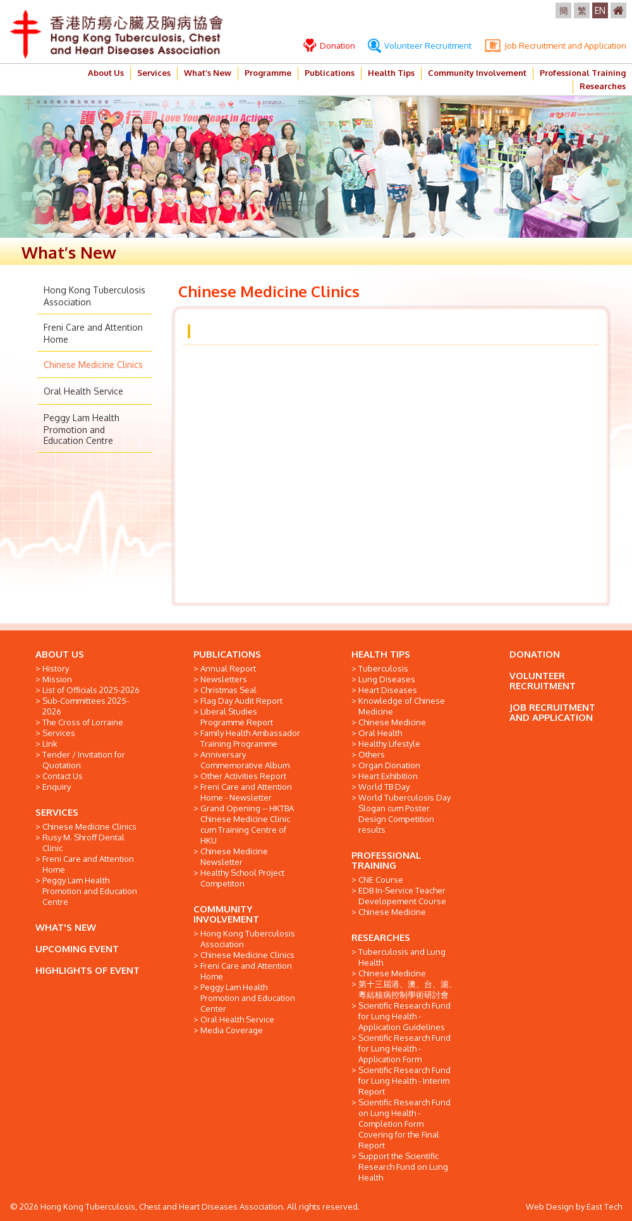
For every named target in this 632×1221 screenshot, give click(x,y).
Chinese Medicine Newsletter (234, 856)
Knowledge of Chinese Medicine (401, 706)
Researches (603, 86)
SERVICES (56, 812)
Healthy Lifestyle (389, 744)
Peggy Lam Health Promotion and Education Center (247, 998)
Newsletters (223, 679)
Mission (57, 679)
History (55, 668)
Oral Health (380, 733)
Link (50, 744)
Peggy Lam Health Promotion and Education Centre (81, 429)
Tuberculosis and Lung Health (402, 957)
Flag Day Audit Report (241, 701)
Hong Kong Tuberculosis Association (247, 938)
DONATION (534, 654)
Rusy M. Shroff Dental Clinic (83, 842)
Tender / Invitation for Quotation (83, 759)
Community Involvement (477, 73)
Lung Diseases (386, 679)
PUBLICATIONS (227, 654)
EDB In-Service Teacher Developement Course (402, 895)
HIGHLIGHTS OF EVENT (87, 970)
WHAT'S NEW (65, 927)
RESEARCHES (380, 937)
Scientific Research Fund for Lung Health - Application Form (404, 1048)
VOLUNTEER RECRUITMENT (542, 681)
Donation (329, 45)
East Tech (604, 1206)
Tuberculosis (383, 668)
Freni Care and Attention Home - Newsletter (246, 792)
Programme (268, 73)
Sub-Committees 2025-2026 (85, 706)
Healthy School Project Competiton (242, 878)
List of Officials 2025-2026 (91, 690)
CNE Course (380, 879)
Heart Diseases (387, 690)
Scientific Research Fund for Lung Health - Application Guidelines (404, 1016)
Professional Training (583, 73)
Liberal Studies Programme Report (236, 716)
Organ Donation (389, 765)
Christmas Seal (228, 690)
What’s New (207, 73)
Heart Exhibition (388, 776)
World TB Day (384, 787)
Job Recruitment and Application (555, 45)
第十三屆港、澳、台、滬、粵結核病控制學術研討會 (407, 989)
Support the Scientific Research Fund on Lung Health (403, 1166)
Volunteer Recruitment (419, 45)
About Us (106, 73)
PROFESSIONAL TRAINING (386, 860)
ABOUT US (59, 654)
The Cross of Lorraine (82, 722)
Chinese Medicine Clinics (93, 364)
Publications (330, 73)
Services (154, 73)
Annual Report (228, 668)
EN (600, 10)
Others (371, 754)
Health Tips (391, 73)
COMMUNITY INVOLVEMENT (226, 914)
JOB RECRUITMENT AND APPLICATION (552, 712)
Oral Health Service (83, 391)
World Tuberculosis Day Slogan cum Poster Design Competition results (404, 813)
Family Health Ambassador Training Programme (250, 738)
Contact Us (62, 776)
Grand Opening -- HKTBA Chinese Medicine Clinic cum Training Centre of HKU (247, 824)
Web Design (550, 1206)
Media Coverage (231, 1030)
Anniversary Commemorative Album (244, 759)
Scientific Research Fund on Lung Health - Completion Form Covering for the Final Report (404, 1123)
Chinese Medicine (392, 722)
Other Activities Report (243, 776)
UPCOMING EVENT (77, 949)
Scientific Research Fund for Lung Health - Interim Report (404, 1080)
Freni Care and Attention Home (88, 864)
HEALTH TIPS (380, 654)
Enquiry (56, 787)
